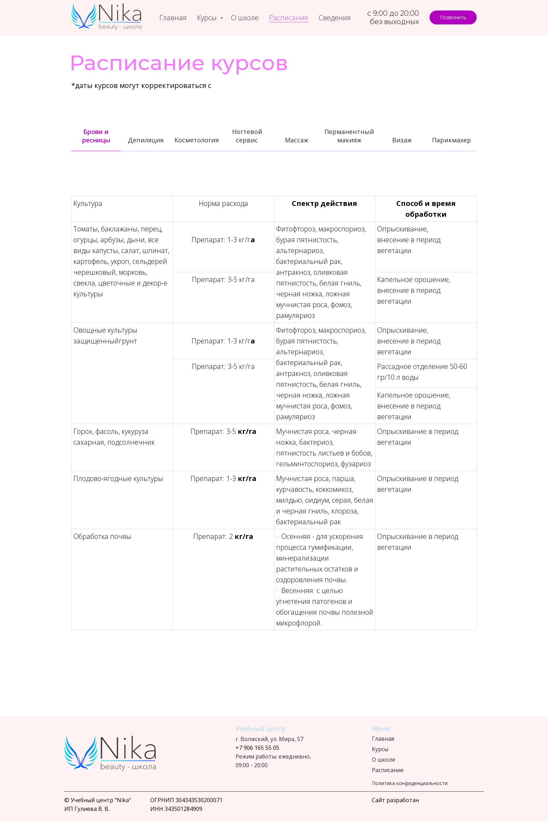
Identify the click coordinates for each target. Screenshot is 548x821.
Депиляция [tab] (146, 140)
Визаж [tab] (402, 140)
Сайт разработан (395, 800)
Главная (173, 17)
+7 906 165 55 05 (257, 748)
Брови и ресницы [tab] (96, 135)
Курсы (207, 17)
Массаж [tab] (296, 140)
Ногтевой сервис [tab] (247, 135)
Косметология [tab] (196, 140)
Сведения (335, 17)
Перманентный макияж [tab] (349, 135)
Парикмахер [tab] (451, 140)
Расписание (288, 17)
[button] (453, 17)
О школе (245, 17)
